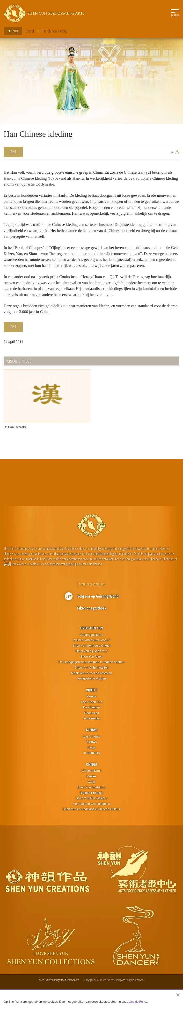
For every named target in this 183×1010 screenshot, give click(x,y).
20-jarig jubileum (91, 646)
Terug (11, 31)
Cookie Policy (138, 1001)
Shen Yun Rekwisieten (91, 810)
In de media (91, 730)
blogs (91, 759)
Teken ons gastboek (91, 620)
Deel (13, 151)
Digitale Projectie (91, 804)
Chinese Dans (92, 782)
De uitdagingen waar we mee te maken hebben (91, 674)
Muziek (91, 788)
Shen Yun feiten (92, 668)
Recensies (91, 725)
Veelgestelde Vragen (91, 690)
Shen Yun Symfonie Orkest (91, 657)
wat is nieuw (91, 748)
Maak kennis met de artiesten (91, 685)
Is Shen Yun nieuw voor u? (91, 652)
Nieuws (91, 708)
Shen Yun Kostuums (91, 799)
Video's (91, 701)
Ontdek (30, 31)
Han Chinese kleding (54, 31)
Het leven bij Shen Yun (91, 663)
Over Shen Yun (91, 639)
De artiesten (91, 719)
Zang (91, 793)
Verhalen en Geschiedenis (91, 815)
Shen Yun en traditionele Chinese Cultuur (91, 821)
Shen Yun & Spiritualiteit (91, 679)
